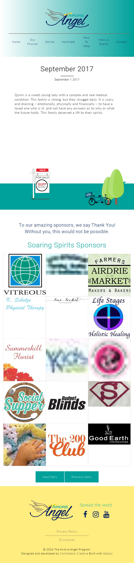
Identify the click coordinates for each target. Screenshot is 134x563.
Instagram (95, 514)
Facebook (85, 514)
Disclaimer (67, 540)
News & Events (104, 41)
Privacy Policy (67, 531)
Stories (50, 41)
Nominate (68, 41)
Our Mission (32, 41)
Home (16, 41)
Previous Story (82, 476)
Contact (121, 41)
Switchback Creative (74, 553)
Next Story (50, 476)
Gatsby (108, 553)
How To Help (86, 42)
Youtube (106, 514)
